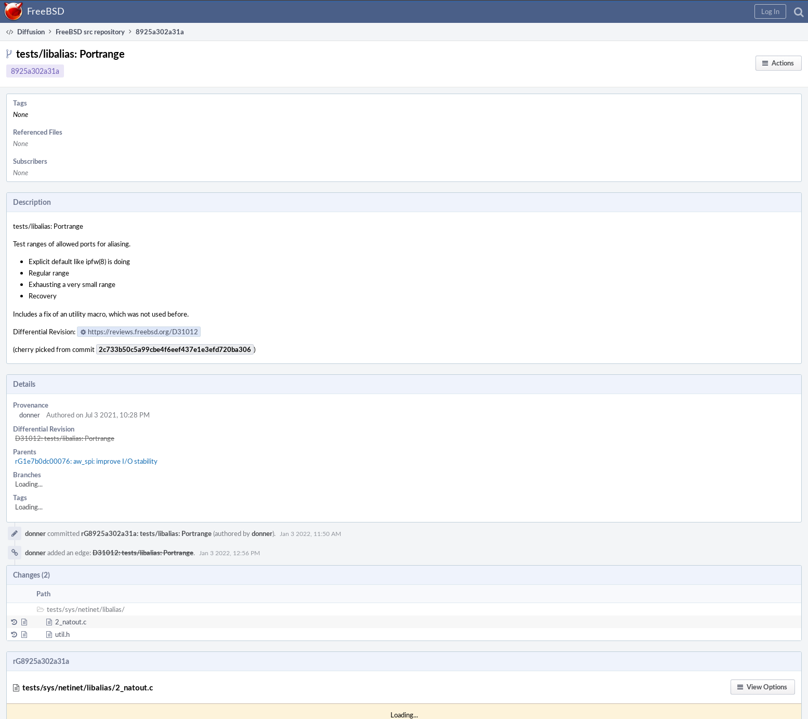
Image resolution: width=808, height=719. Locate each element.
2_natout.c (70, 621)
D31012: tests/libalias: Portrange (64, 438)
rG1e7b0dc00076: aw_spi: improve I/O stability (86, 461)
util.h (62, 634)
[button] (770, 11)
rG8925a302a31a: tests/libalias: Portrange (146, 533)
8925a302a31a (35, 71)
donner (29, 415)
